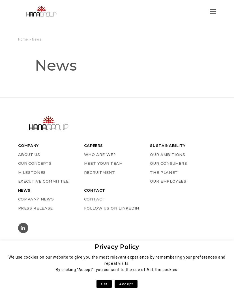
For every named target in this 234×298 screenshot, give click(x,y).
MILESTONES (32, 172)
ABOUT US (29, 154)
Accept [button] (126, 284)
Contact (94, 199)
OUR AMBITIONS (167, 154)
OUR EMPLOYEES (168, 181)
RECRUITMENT (99, 172)
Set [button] (104, 284)
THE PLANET (164, 172)
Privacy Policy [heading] (117, 246)
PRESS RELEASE (35, 208)
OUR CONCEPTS (35, 163)
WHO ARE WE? (100, 154)
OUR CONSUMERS (168, 163)
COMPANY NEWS (36, 199)
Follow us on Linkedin (111, 208)
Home (23, 39)
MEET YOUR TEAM (103, 163)
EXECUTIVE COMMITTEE (43, 181)
